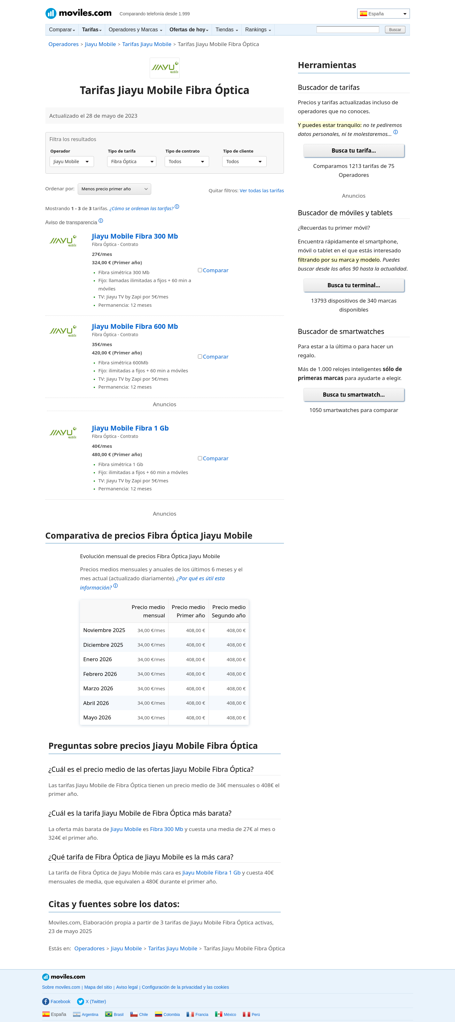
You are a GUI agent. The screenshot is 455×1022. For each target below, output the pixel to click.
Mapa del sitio (98, 987)
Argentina (85, 1014)
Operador (60, 151)
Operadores (64, 44)
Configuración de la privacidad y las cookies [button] (185, 987)
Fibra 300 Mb (166, 829)
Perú (251, 1014)
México (225, 1014)
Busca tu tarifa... (354, 150)
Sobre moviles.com (61, 987)
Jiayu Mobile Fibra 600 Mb (135, 326)
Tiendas (227, 29)
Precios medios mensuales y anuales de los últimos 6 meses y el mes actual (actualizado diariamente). (161, 578)
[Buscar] (348, 29)
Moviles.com (78, 13)
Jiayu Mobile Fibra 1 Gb (130, 427)
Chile (139, 1014)
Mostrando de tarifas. (112, 207)
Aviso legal (126, 987)
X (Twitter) (91, 1001)
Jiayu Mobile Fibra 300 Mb (135, 236)
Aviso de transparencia (74, 222)
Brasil (114, 1014)
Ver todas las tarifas (262, 190)
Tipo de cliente (238, 151)
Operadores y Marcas (135, 29)
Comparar (62, 29)
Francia (197, 1014)
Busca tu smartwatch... (354, 394)
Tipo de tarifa (122, 151)
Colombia (167, 1014)
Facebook (56, 1001)
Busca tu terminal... (353, 285)
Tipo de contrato (183, 151)
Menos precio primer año (115, 189)
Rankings (258, 29)
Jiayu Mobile (100, 44)
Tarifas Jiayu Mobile (146, 44)
